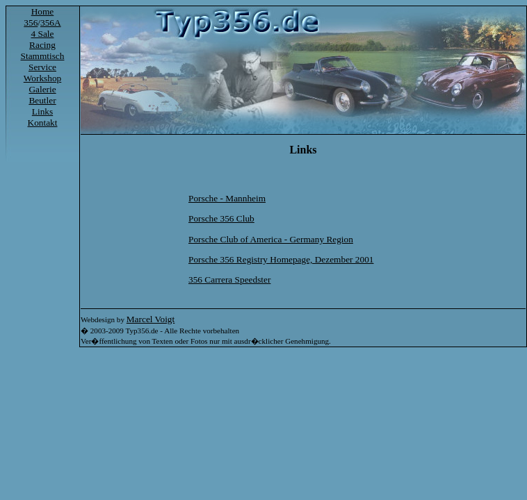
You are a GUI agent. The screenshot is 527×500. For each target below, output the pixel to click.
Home (42, 11)
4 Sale (42, 33)
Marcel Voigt (151, 319)
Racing (42, 45)
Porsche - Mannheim (227, 198)
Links (42, 111)
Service (42, 67)
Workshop (42, 78)
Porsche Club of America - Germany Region (270, 239)
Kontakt (43, 122)
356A (50, 22)
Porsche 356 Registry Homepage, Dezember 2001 (281, 259)
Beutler (42, 100)
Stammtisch (43, 56)
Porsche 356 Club (221, 218)
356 (31, 22)
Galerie (42, 89)
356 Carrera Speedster (229, 279)
